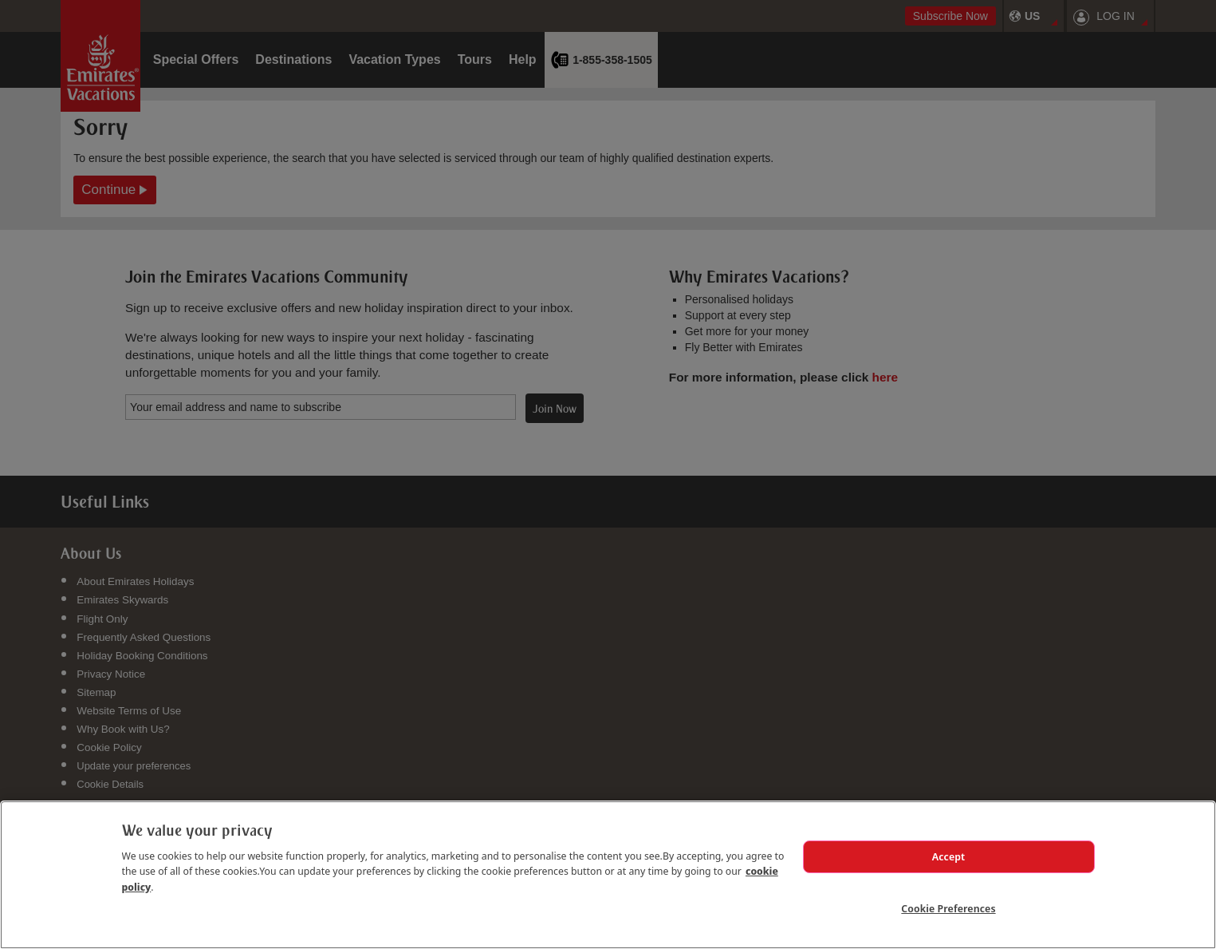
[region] (608, 875)
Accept (949, 856)
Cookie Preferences (948, 908)
